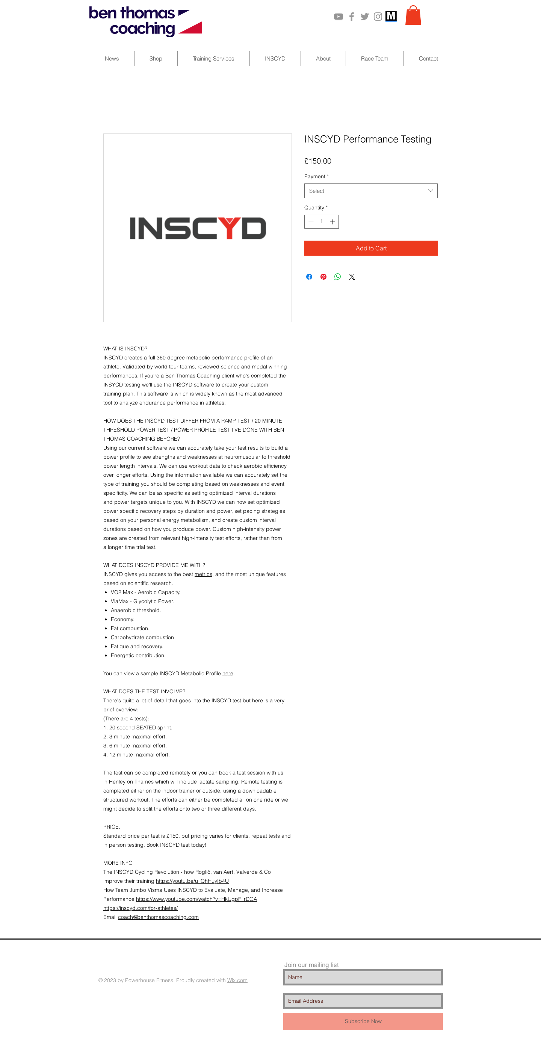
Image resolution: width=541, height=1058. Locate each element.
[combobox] (371, 190)
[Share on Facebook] (309, 276)
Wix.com (237, 980)
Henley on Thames (131, 781)
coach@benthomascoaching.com (158, 917)
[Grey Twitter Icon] (364, 16)
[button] (413, 15)
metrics (203, 574)
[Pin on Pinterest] (323, 276)
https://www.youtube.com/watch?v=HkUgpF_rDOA (196, 899)
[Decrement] (310, 221)
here (227, 673)
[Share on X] (352, 276)
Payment (316, 176)
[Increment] (333, 221)
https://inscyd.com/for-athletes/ (140, 908)
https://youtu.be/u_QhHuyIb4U (192, 881)
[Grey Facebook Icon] (351, 16)
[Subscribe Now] (363, 1021)
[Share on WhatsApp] (337, 276)
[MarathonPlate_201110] (391, 16)
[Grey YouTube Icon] (338, 16)
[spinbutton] (321, 221)
